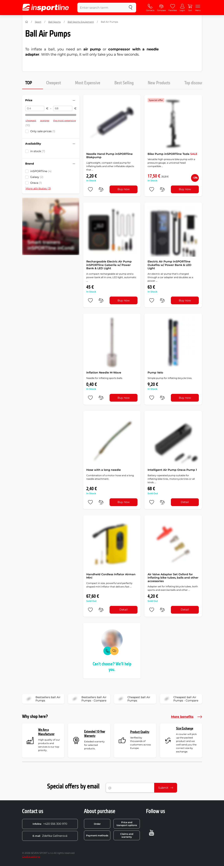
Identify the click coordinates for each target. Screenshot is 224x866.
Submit (165, 787)
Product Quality (139, 732)
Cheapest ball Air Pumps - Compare (180, 699)
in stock (37, 151)
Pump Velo (155, 372)
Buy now (124, 189)
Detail (185, 502)
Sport (38, 21)
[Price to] (62, 108)
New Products (159, 83)
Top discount (194, 83)
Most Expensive (87, 83)
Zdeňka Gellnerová (50, 836)
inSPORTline (41, 171)
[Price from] (34, 108)
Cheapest (53, 83)
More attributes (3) (38, 188)
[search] (130, 7)
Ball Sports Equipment (81, 21)
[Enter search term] (101, 7)
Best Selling (124, 83)
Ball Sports (54, 21)
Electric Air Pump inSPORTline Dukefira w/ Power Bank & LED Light (169, 265)
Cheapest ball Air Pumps (133, 699)
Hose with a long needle (103, 470)
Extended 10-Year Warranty (94, 733)
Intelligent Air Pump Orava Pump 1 (172, 470)
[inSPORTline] (45, 7)
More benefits (186, 716)
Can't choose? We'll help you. (112, 667)
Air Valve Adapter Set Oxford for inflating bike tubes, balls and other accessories (173, 578)
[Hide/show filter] (74, 100)
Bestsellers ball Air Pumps (43, 699)
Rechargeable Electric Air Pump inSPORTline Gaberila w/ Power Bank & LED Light (109, 265)
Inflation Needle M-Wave (103, 372)
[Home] (26, 22)
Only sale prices (42, 131)
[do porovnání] (101, 189)
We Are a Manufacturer (46, 732)
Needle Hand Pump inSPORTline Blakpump (109, 155)
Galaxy (36, 177)
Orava (36, 183)
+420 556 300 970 (50, 823)
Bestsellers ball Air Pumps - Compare (88, 699)
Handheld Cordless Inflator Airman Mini (111, 576)
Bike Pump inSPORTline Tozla (172, 154)
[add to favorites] (90, 189)
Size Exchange (184, 728)
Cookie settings (31, 856)
